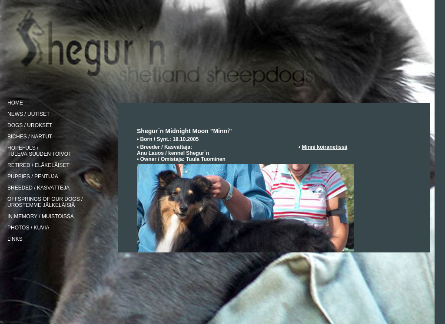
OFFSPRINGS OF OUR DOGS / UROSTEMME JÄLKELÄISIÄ (45, 202)
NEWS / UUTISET (28, 114)
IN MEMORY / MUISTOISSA (40, 216)
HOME (15, 103)
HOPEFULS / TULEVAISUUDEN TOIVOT (39, 151)
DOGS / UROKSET (29, 125)
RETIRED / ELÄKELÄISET (38, 165)
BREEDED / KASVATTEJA (38, 188)
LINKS (15, 239)
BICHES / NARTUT (29, 137)
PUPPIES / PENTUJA (32, 176)
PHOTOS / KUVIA (28, 228)
